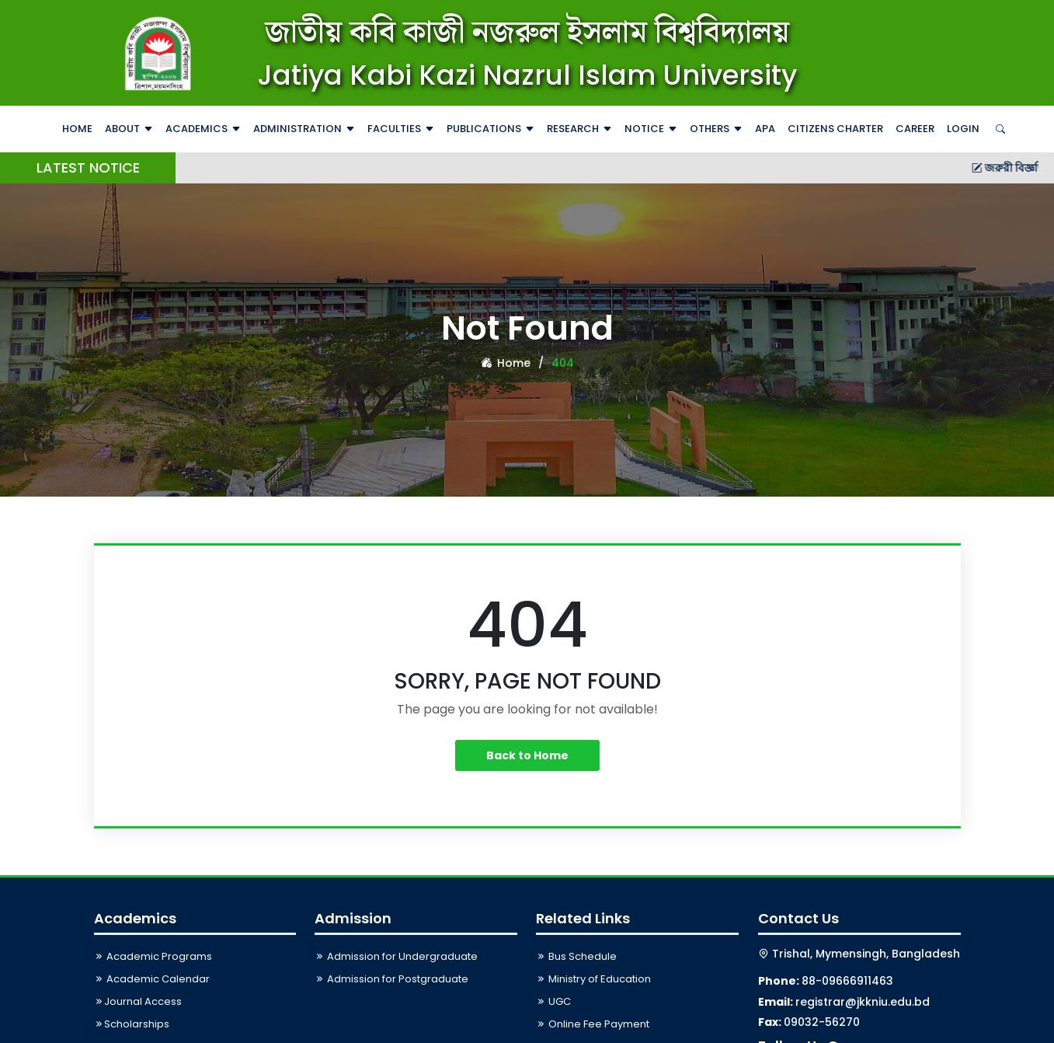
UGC (553, 1001)
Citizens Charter (835, 128)
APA (765, 128)
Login (963, 128)
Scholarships (131, 1024)
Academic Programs (153, 956)
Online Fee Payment (592, 1024)
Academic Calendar (152, 978)
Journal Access (138, 1001)
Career (915, 128)
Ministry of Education (593, 978)
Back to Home (527, 755)
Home (77, 128)
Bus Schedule (576, 956)
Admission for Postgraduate (391, 978)
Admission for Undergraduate (396, 956)
